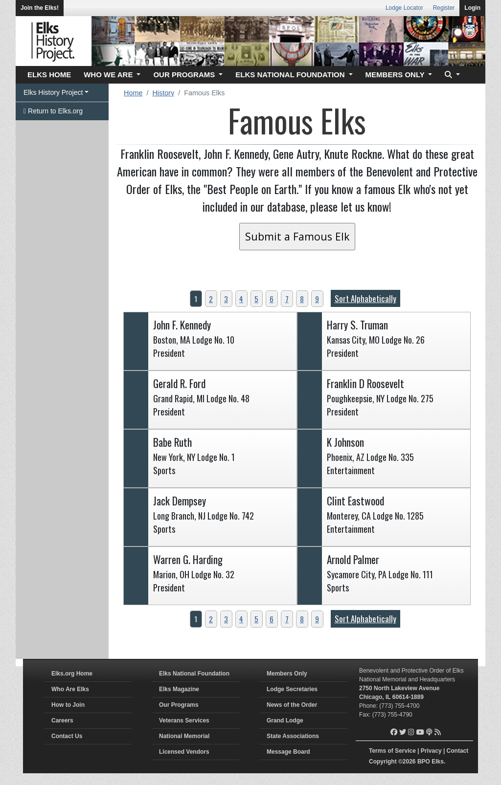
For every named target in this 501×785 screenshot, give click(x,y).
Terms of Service (392, 750)
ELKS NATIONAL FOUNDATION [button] (291, 74)
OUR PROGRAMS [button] (185, 74)
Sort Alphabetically (365, 298)
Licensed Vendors (184, 751)
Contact (458, 750)
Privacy (431, 750)
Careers (62, 720)
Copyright (383, 761)
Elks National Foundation (194, 673)
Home (133, 93)
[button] (451, 75)
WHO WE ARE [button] (109, 74)
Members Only (287, 673)
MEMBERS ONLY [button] (396, 74)
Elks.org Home (71, 673)
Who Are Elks (70, 689)
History (163, 93)
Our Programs (179, 704)
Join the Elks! (40, 7)
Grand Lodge (285, 720)
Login (472, 7)
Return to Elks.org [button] (53, 111)
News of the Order (292, 704)
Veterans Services (184, 720)
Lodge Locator (404, 7)
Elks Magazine (179, 689)
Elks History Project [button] (53, 92)
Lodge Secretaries (292, 689)
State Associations (293, 736)
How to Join (68, 704)
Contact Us (66, 736)
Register (444, 7)
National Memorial (184, 736)
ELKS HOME (49, 74)
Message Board (288, 751)
